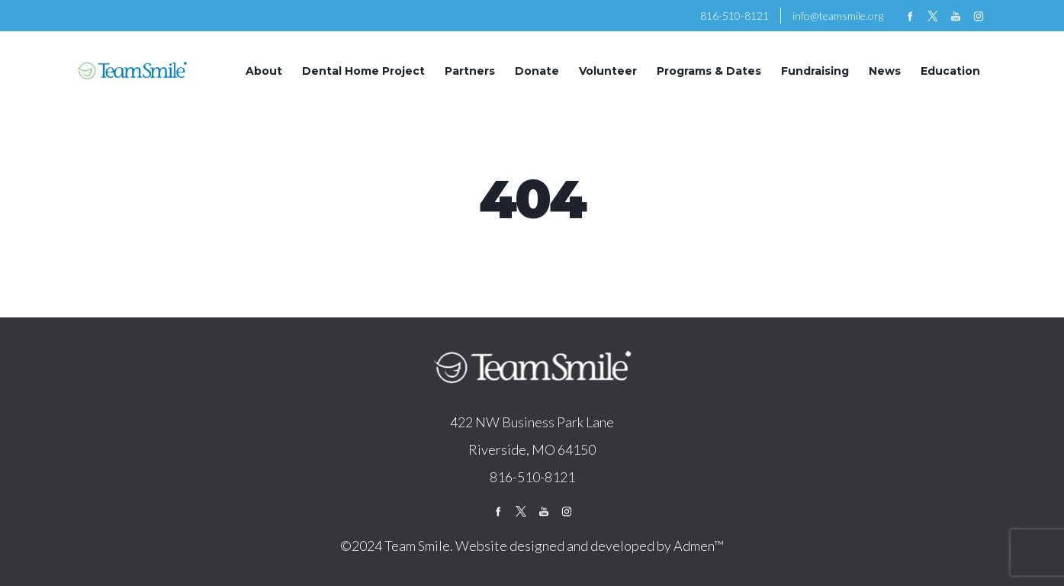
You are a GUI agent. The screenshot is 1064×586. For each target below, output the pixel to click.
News (885, 71)
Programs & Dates (709, 71)
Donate (537, 71)
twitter (932, 16)
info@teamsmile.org (837, 15)
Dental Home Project (363, 71)
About (264, 71)
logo (532, 368)
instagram (978, 16)
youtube (955, 16)
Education (950, 71)
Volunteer (608, 71)
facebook (910, 16)
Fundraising (815, 71)
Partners (470, 71)
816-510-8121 (734, 15)
